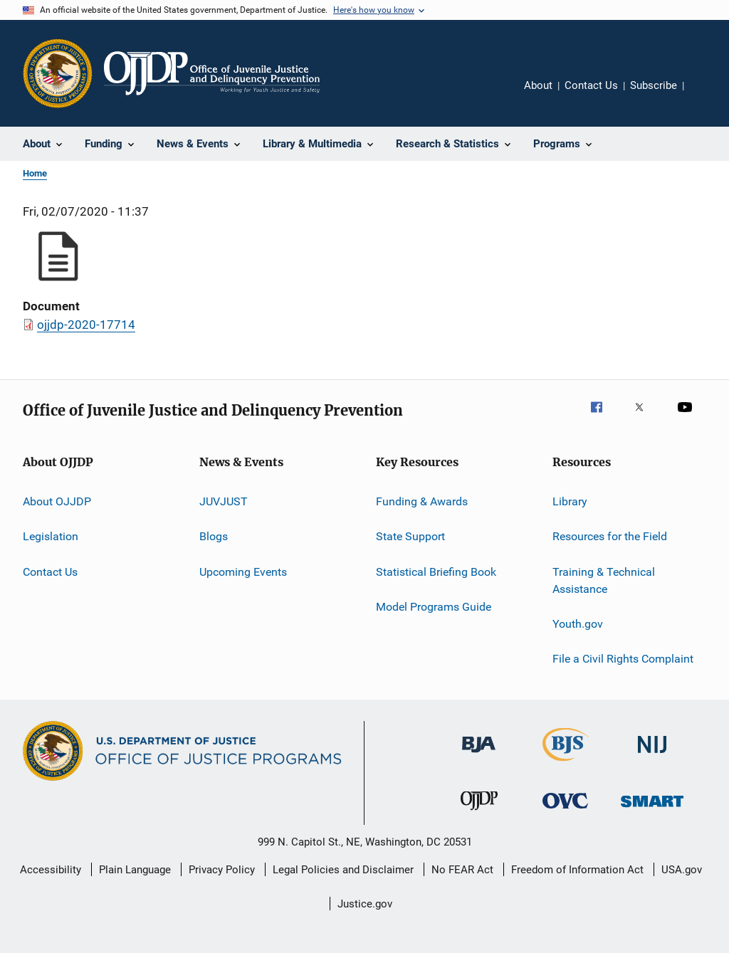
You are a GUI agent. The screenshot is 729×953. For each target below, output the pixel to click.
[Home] (212, 73)
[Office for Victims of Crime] (565, 811)
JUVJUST (223, 501)
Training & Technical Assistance (603, 580)
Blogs (213, 536)
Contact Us (591, 85)
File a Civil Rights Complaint (622, 658)
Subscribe (653, 85)
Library (569, 501)
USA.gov (681, 869)
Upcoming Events (243, 572)
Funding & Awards (422, 501)
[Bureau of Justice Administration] (478, 755)
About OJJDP (57, 501)
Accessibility (50, 869)
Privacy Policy (222, 869)
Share (706, 95)
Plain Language (135, 869)
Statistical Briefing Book (436, 572)
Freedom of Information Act (577, 869)
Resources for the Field (609, 536)
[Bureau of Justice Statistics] (565, 763)
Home (35, 173)
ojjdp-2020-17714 (86, 324)
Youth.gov (577, 624)
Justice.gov (364, 903)
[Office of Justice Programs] (58, 73)
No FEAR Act (462, 869)
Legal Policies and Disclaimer (343, 869)
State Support (410, 536)
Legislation (50, 536)
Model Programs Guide (433, 607)
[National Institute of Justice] (652, 755)
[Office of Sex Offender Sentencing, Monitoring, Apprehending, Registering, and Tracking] (652, 809)
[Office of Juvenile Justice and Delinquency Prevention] (479, 813)
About (538, 85)
